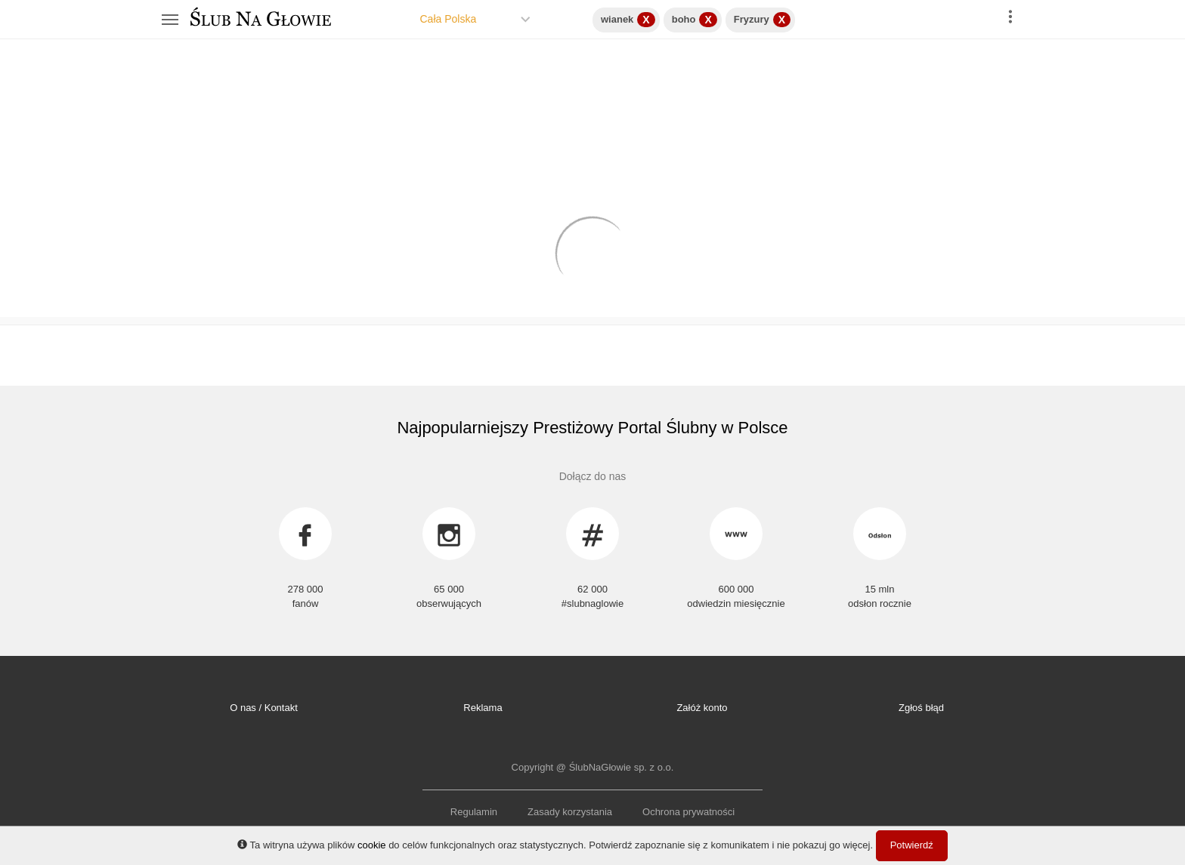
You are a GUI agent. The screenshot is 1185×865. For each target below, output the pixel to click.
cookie (371, 845)
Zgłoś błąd (921, 707)
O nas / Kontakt (264, 707)
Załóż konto (701, 707)
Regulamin (473, 811)
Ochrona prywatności (688, 811)
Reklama (482, 707)
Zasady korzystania (570, 811)
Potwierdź (911, 845)
